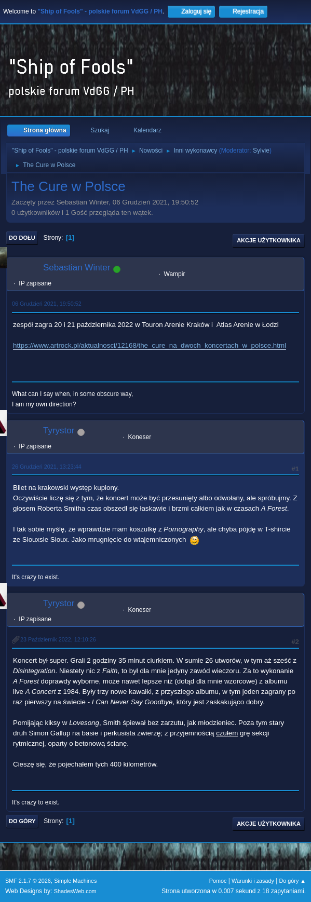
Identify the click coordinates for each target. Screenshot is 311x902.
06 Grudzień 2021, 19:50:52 (47, 303)
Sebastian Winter (76, 267)
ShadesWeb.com (75, 891)
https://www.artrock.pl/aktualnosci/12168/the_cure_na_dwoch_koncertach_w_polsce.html (149, 345)
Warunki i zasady (253, 881)
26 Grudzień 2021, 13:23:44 (47, 466)
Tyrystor (58, 430)
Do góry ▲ (292, 881)
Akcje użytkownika (269, 240)
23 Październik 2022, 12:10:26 (58, 639)
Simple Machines (75, 881)
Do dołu (22, 238)
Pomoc (218, 881)
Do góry (22, 821)
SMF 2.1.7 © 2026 (28, 881)
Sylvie (261, 150)
